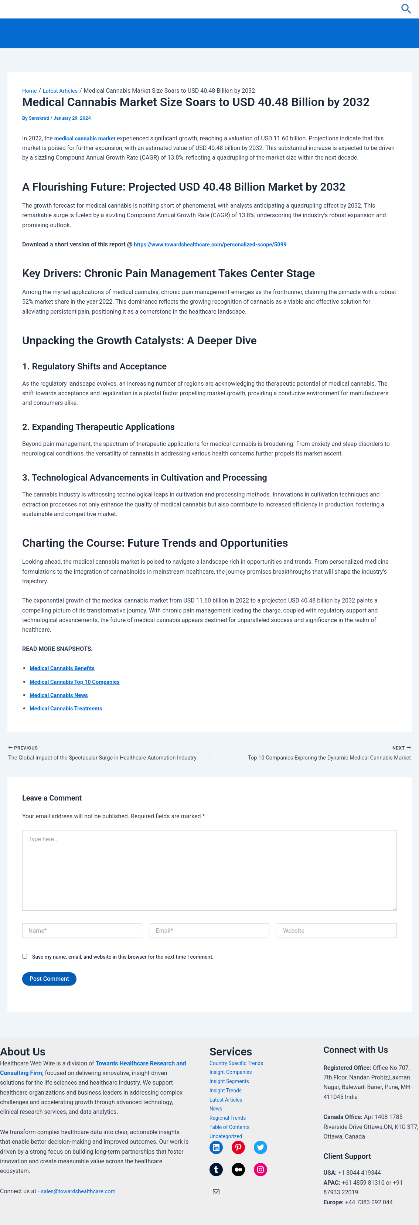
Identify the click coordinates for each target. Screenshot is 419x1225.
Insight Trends (227, 1090)
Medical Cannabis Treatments (69, 708)
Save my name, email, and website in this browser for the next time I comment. (123, 958)
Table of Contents (231, 1127)
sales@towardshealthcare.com (81, 1191)
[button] (406, 9)
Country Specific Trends (239, 1063)
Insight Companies (233, 1072)
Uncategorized (227, 1136)
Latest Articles (227, 1099)
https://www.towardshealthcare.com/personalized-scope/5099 (217, 244)
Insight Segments (231, 1081)
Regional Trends (229, 1118)
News (217, 1109)
